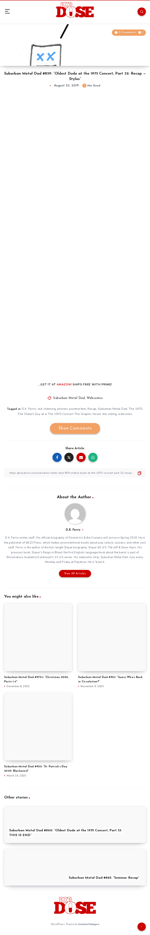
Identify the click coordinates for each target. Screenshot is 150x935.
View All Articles (75, 573)
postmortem (77, 409)
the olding (109, 414)
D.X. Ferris (29, 409)
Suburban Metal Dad (69, 398)
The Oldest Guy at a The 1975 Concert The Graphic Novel (59, 414)
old (40, 409)
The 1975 (135, 409)
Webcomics (95, 398)
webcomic (125, 414)
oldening (50, 409)
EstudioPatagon (88, 924)
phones (62, 409)
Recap (92, 409)
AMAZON (64, 384)
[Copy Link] (75, 472)
